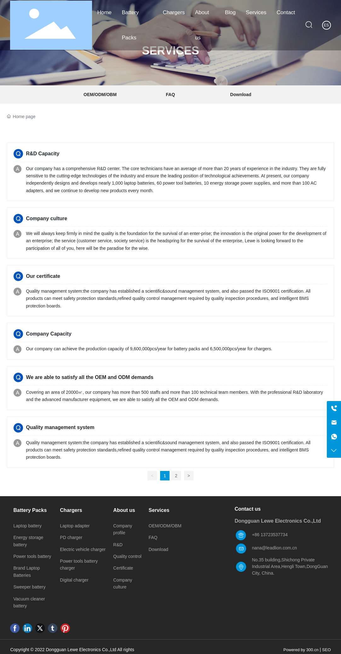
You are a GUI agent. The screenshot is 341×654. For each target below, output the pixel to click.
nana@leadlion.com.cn (274, 547)
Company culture (46, 218)
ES (326, 25)
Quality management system (60, 427)
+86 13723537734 (269, 534)
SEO (326, 649)
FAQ (170, 94)
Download (240, 94)
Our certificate (43, 276)
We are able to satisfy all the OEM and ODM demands (89, 377)
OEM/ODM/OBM (100, 94)
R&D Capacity (43, 153)
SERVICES (170, 50)
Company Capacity (49, 333)
